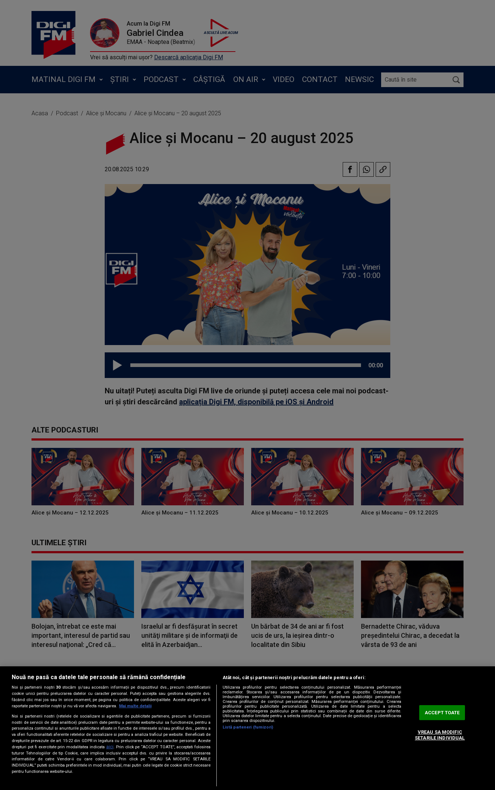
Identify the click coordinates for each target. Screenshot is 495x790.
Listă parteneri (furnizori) (248, 727)
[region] (247, 728)
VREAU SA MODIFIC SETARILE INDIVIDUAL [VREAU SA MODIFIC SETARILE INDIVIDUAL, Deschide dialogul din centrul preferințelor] (440, 735)
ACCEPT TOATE (442, 712)
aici (109, 746)
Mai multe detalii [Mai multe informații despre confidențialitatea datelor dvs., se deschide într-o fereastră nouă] (135, 706)
